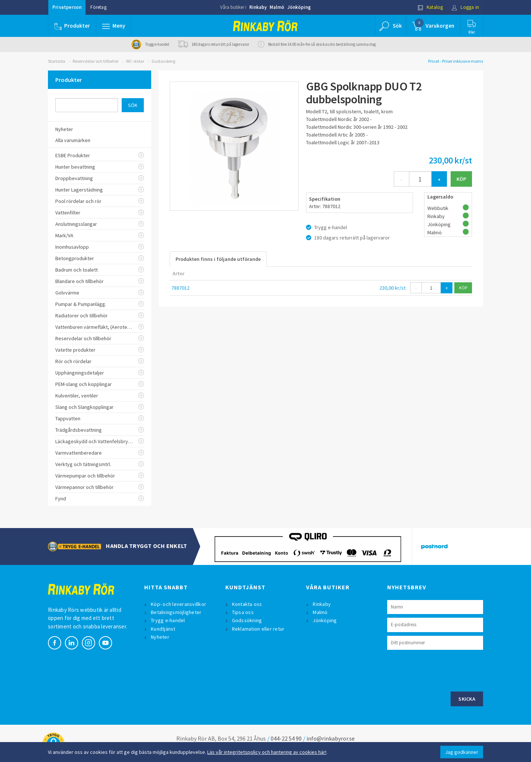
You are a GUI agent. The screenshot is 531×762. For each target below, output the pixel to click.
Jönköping (299, 7)
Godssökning (247, 620)
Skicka (466, 699)
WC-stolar (135, 61)
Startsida (56, 61)
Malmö (277, 7)
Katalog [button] (430, 7)
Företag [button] (98, 7)
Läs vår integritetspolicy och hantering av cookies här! (266, 752)
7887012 (180, 288)
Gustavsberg (163, 61)
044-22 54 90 (286, 738)
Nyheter (160, 637)
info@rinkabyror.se (330, 738)
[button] (113, 26)
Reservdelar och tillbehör (96, 61)
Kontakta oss (247, 604)
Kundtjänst (163, 628)
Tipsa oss (243, 612)
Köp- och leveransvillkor (178, 604)
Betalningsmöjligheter (176, 612)
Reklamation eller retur (258, 628)
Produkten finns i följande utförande (218, 259)
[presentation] (443, 669)
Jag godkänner (461, 752)
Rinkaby (258, 7)
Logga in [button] (465, 7)
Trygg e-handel (168, 620)
